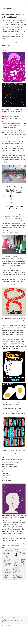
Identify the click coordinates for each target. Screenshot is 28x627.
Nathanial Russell (15, 26)
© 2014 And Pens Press (7, 625)
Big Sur (6, 619)
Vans (18, 620)
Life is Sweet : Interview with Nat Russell (13, 16)
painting (15, 620)
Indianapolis (5, 620)
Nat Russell (10, 620)
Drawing (10, 619)
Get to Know (16, 617)
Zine (21, 620)
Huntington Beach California (18, 619)
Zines (21, 617)
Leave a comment (7, 621)
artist (3, 619)
